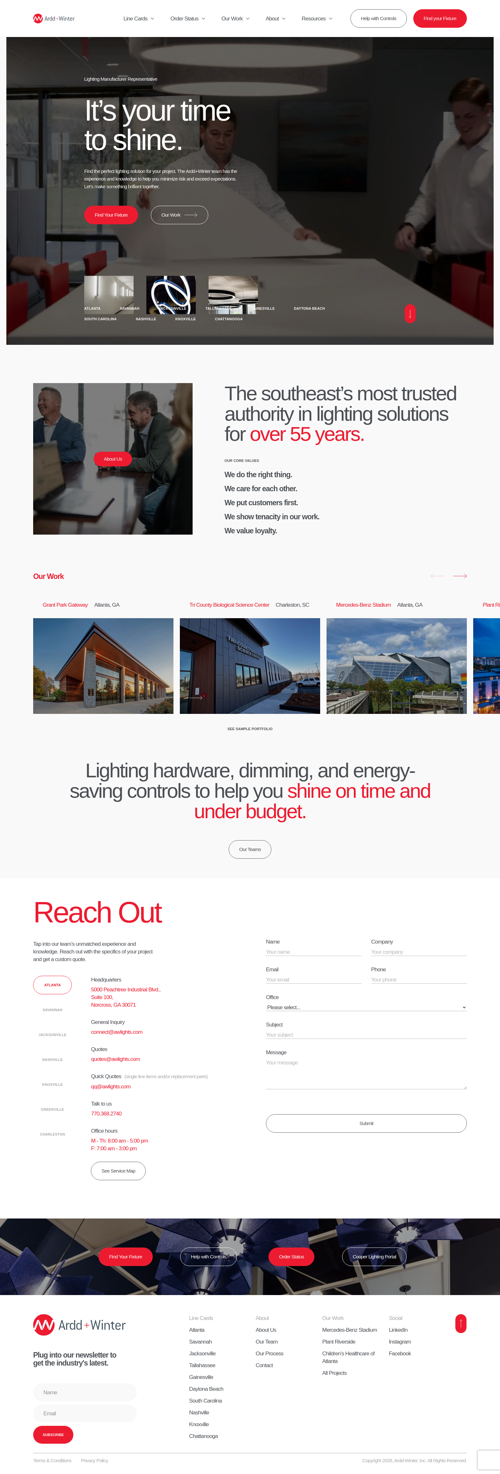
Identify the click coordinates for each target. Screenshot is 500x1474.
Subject (274, 1024)
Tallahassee (218, 308)
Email (272, 969)
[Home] (54, 18)
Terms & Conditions (52, 1460)
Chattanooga (229, 319)
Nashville (146, 319)
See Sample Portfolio (249, 729)
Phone (378, 969)
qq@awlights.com (110, 1086)
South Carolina (100, 319)
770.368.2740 (106, 1113)
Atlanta (92, 308)
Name (273, 941)
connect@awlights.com (116, 1032)
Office (272, 997)
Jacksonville (172, 308)
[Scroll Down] (410, 313)
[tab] (52, 985)
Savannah (129, 308)
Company (382, 941)
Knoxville (185, 319)
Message (276, 1052)
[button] (437, 576)
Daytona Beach (309, 308)
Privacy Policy (94, 1460)
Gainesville (263, 308)
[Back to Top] (461, 1323)
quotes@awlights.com (115, 1059)
